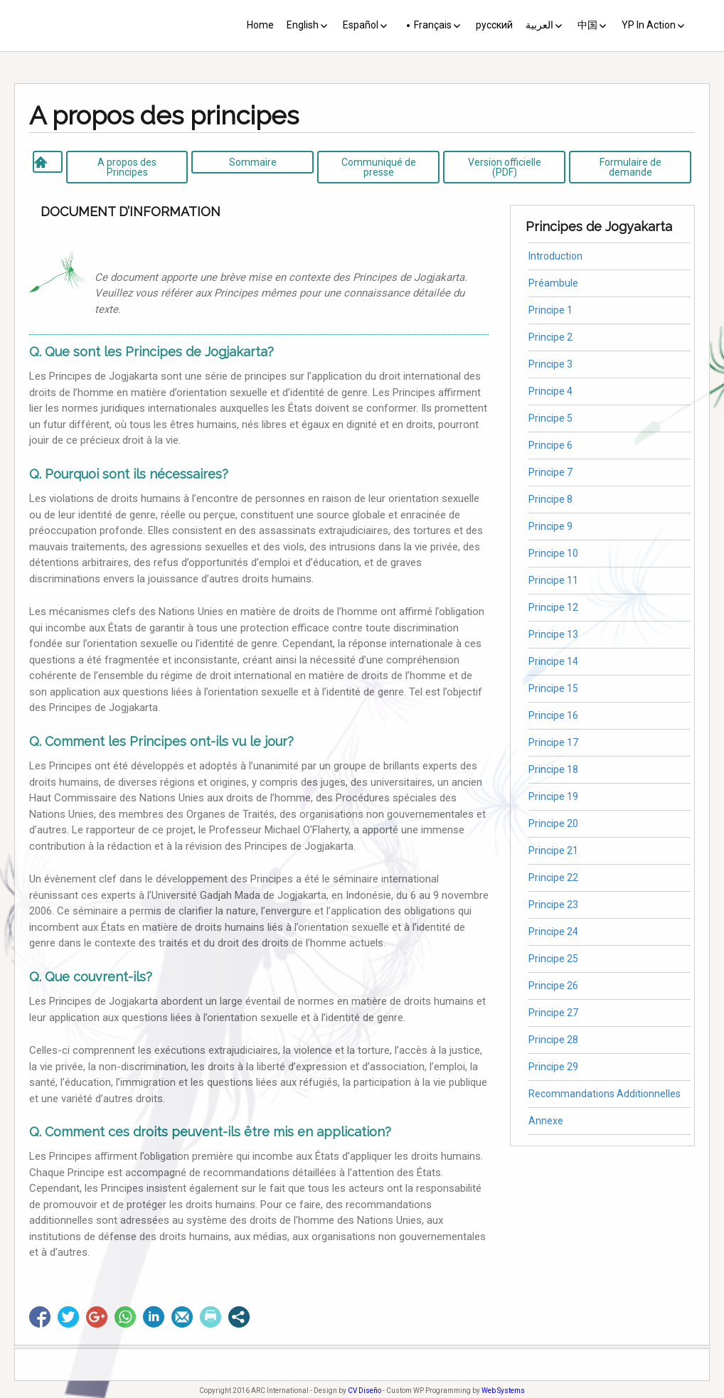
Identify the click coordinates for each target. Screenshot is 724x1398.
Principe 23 (553, 904)
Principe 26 (553, 985)
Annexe (545, 1120)
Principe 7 (550, 472)
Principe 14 (553, 661)
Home (260, 25)
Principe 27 (553, 1012)
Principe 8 (550, 499)
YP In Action (649, 25)
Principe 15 (553, 688)
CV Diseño (364, 1390)
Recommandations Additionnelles (604, 1093)
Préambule (553, 283)
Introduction (555, 256)
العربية (539, 25)
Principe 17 (553, 742)
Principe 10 (553, 553)
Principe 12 (553, 607)
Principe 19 (553, 796)
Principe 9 (550, 526)
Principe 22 (553, 877)
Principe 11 (553, 580)
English (303, 25)
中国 (587, 25)
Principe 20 (553, 823)
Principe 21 (553, 850)
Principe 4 (550, 391)
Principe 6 (550, 445)
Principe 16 (553, 715)
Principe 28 (553, 1039)
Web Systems (503, 1390)
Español (360, 25)
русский (494, 25)
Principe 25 (553, 958)
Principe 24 (553, 931)
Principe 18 (553, 769)
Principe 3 (550, 364)
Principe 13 (553, 634)
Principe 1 (550, 310)
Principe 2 (550, 337)
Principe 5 (550, 418)
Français (433, 25)
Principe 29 (553, 1066)
